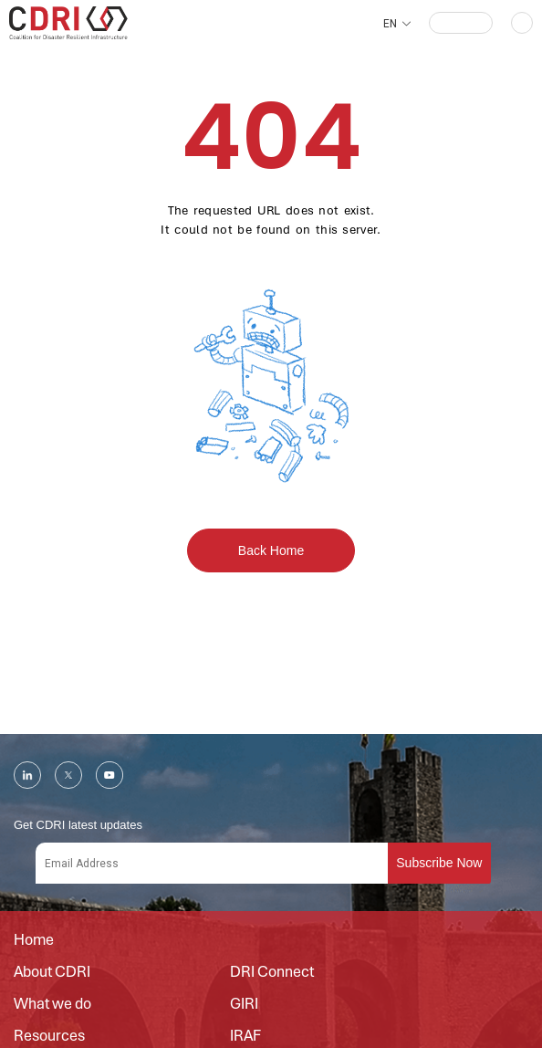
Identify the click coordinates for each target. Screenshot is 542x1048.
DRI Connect (272, 972)
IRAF (245, 1036)
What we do (52, 1004)
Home (34, 940)
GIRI (244, 1004)
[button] (461, 23)
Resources (49, 1036)
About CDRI (52, 972)
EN (390, 23)
